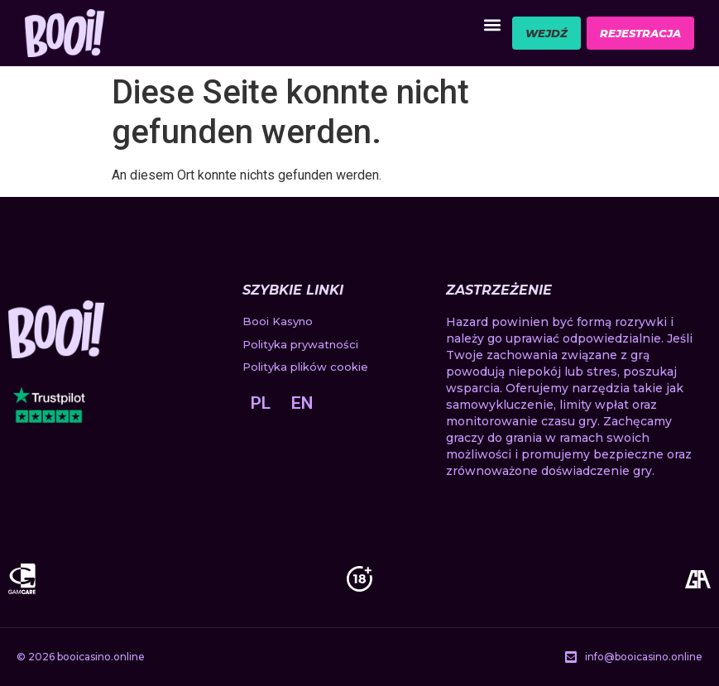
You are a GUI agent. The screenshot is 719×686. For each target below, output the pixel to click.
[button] (492, 25)
